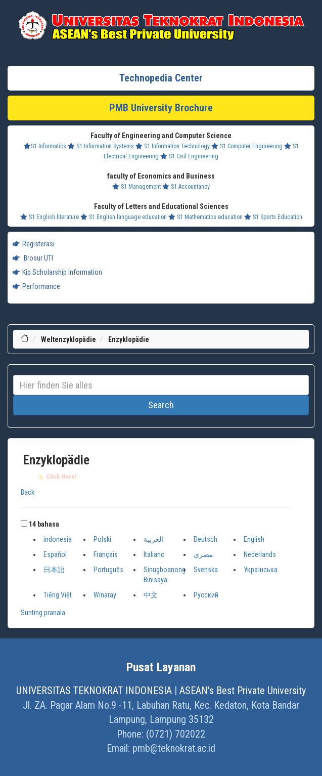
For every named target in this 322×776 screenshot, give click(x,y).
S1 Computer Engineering (247, 146)
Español (55, 554)
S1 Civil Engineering (189, 156)
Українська (261, 570)
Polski (102, 539)
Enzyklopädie (128, 339)
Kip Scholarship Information (57, 272)
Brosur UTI (33, 258)
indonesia (57, 539)
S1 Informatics (45, 146)
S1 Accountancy (186, 186)
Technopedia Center (161, 78)
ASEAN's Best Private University (242, 690)
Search (161, 405)
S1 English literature (49, 217)
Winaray (105, 595)
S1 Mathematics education (205, 217)
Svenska (206, 570)
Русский (206, 595)
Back (27, 492)
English (254, 539)
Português (108, 570)
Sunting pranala (43, 613)
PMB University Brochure (161, 108)
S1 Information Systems (101, 146)
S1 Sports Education (273, 217)
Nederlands (260, 554)
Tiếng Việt (57, 595)
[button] (24, 523)
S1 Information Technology (172, 146)
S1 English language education (123, 217)
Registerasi (34, 244)
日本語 (54, 570)
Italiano (154, 554)
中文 (151, 595)
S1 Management (136, 186)
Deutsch (205, 539)
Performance (36, 286)
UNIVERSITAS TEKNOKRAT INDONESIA (94, 690)
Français (106, 554)
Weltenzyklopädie (68, 339)
